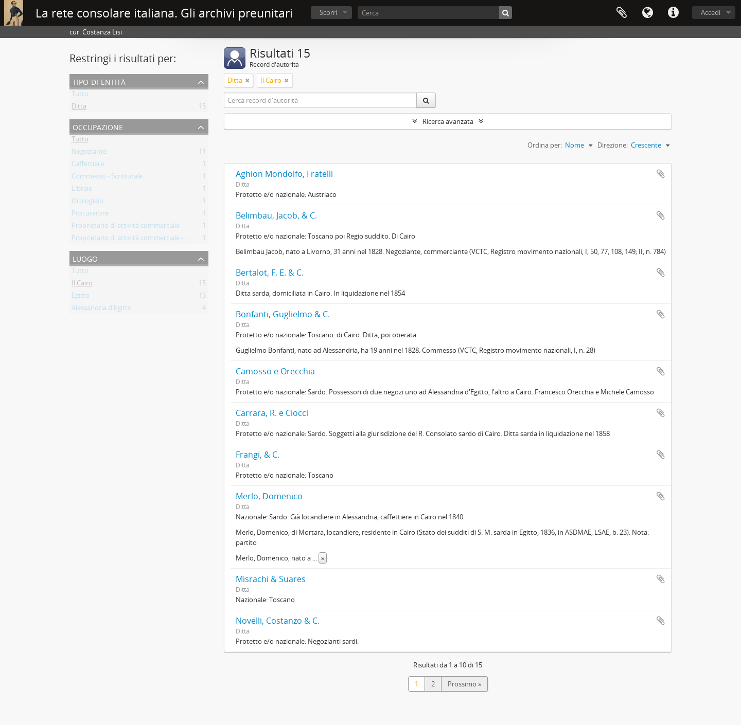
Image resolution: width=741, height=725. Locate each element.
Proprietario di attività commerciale (126, 227)
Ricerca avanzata (447, 121)
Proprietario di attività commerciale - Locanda (141, 239)
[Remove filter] (247, 80)
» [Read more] (322, 558)
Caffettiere (88, 165)
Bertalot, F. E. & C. (270, 272)
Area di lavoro (621, 13)
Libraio (82, 190)
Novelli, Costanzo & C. (278, 620)
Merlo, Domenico (269, 496)
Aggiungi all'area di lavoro (661, 174)
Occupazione (98, 126)
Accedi (710, 12)
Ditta (79, 108)
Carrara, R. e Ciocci (272, 413)
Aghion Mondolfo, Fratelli (284, 173)
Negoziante (89, 153)
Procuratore (90, 215)
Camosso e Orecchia (275, 371)
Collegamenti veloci (673, 13)
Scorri (328, 12)
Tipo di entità (99, 81)
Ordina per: (544, 145)
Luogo (85, 258)
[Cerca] (435, 12)
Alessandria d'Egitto (102, 309)
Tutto (80, 95)
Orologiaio (87, 202)
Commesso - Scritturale (107, 178)
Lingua (647, 13)
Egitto (81, 297)
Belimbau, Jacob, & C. (276, 215)
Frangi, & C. (257, 454)
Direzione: (612, 145)
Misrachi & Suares (271, 579)
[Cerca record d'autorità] (320, 100)
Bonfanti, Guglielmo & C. (283, 314)
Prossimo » (464, 683)
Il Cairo (82, 284)
